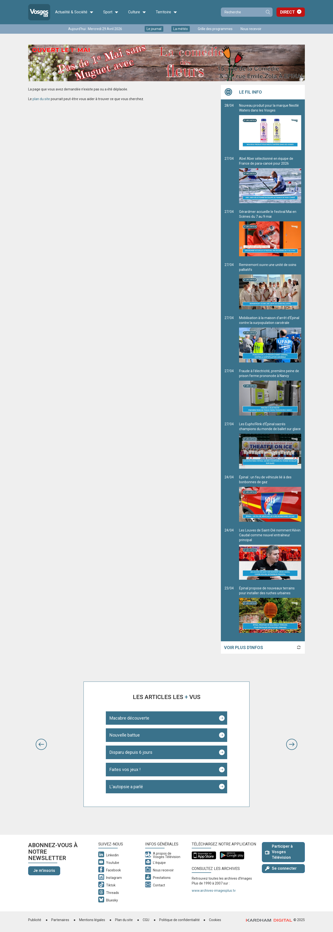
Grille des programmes (215, 29)
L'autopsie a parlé (126, 786)
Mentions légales (92, 920)
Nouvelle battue (124, 735)
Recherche (267, 12)
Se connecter (281, 868)
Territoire (166, 12)
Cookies (215, 920)
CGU (146, 920)
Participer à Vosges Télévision (279, 852)
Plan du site (124, 920)
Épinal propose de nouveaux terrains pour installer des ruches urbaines (270, 609)
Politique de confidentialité (179, 920)
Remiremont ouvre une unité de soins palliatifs (270, 286)
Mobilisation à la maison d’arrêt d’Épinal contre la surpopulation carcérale (270, 339)
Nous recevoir (251, 29)
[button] (41, 744)
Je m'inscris (44, 870)
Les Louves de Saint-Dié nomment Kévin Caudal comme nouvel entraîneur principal (270, 554)
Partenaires (60, 920)
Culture (137, 12)
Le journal (154, 29)
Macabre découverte (129, 718)
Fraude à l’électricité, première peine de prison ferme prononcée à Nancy (270, 392)
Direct (287, 12)
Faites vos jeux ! (125, 769)
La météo (180, 29)
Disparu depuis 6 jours (130, 752)
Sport (110, 12)
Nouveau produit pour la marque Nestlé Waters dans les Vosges (270, 127)
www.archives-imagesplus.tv (214, 890)
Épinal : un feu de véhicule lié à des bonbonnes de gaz (270, 498)
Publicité (34, 920)
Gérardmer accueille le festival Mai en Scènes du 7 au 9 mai (270, 233)
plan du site (41, 99)
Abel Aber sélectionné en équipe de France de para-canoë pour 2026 (270, 180)
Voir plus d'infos (243, 647)
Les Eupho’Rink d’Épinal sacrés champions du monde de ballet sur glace (270, 445)
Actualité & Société (74, 12)
